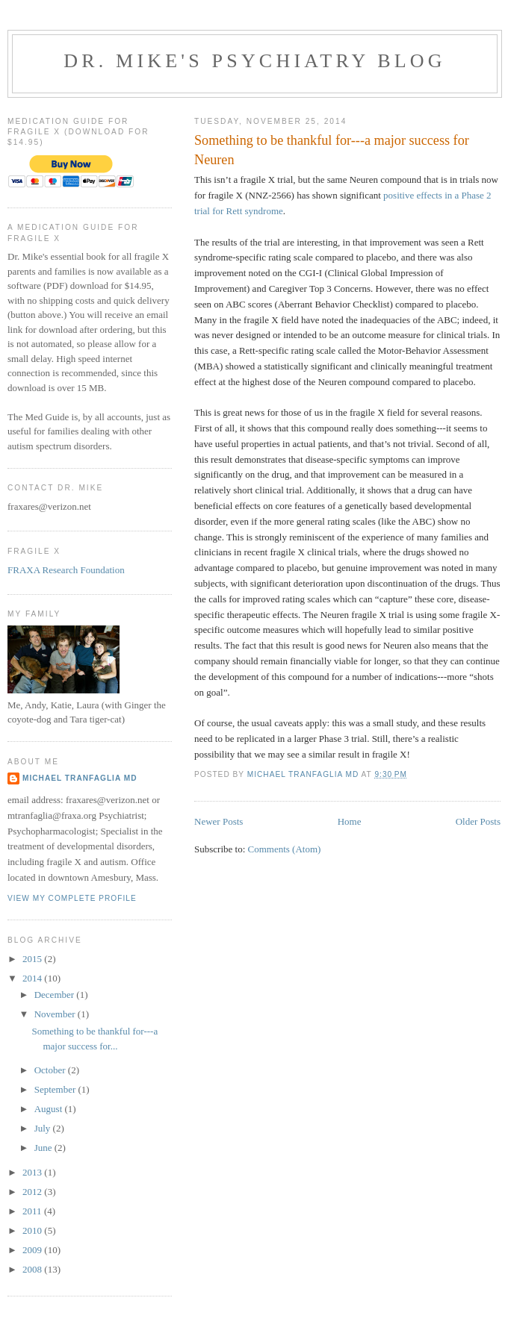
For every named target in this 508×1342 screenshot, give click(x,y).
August (49, 1108)
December (55, 994)
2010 (33, 1230)
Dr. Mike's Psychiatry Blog (255, 61)
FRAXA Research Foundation (66, 569)
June (44, 1147)
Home (350, 821)
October (51, 1070)
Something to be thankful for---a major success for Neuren (331, 149)
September (56, 1089)
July (43, 1128)
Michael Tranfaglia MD (79, 778)
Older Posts (478, 821)
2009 (33, 1249)
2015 (33, 958)
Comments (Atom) (284, 849)
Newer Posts (218, 821)
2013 (33, 1172)
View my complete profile (72, 898)
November (56, 1014)
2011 (33, 1211)
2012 (33, 1191)
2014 (33, 978)
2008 (33, 1269)
